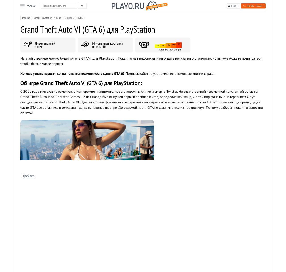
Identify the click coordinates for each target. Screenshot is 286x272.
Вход (234, 6)
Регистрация (253, 5)
